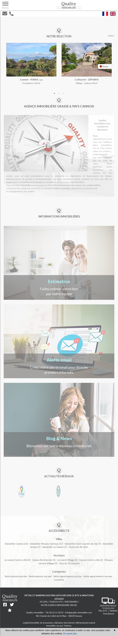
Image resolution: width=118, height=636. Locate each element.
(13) (16, 543)
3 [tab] (63, 93)
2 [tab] (59, 93)
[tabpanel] (59, 67)
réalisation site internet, (64, 622)
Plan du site (56, 601)
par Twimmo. (66, 625)
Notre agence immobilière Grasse (59, 605)
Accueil (44, 601)
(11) (46, 543)
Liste (111, 35)
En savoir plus (70, 633)
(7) (83, 543)
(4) (17, 560)
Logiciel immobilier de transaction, (38, 622)
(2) (43, 560)
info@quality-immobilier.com (78, 612)
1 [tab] (54, 93)
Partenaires (71, 601)
